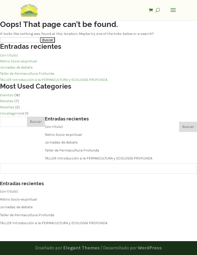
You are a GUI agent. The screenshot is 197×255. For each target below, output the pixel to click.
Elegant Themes (81, 248)
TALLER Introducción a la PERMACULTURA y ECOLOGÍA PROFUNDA (53, 80)
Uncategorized (12, 113)
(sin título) (9, 55)
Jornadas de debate (16, 67)
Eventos (7, 95)
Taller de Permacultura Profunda (27, 73)
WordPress (150, 248)
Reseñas (7, 107)
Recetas (7, 101)
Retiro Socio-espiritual (18, 61)
